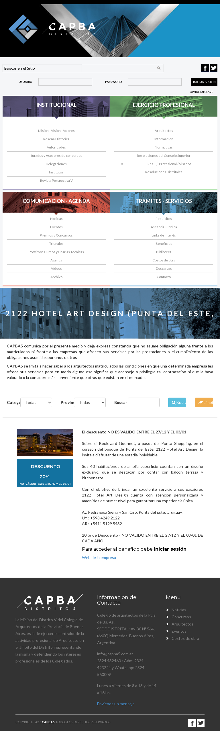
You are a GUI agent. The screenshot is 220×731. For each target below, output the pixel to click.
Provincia (65, 402)
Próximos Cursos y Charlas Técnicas (56, 252)
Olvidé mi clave (201, 91)
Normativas (164, 147)
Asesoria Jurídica (164, 227)
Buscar (118, 402)
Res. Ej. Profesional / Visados (169, 164)
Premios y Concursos (56, 235)
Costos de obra (163, 260)
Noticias (56, 218)
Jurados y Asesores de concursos (56, 155)
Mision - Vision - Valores (56, 130)
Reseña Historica (56, 139)
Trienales (56, 243)
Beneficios (164, 243)
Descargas (164, 268)
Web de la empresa (99, 557)
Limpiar (206, 402)
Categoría (11, 402)
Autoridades (56, 147)
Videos (56, 268)
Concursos (181, 616)
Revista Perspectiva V (56, 180)
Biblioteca (163, 252)
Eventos (56, 227)
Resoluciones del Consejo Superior (163, 155)
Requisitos (164, 218)
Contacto (164, 277)
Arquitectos (164, 130)
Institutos (56, 172)
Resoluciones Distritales (163, 172)
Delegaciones (56, 164)
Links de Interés (164, 235)
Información (163, 139)
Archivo (56, 277)
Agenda (56, 260)
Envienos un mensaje (116, 703)
